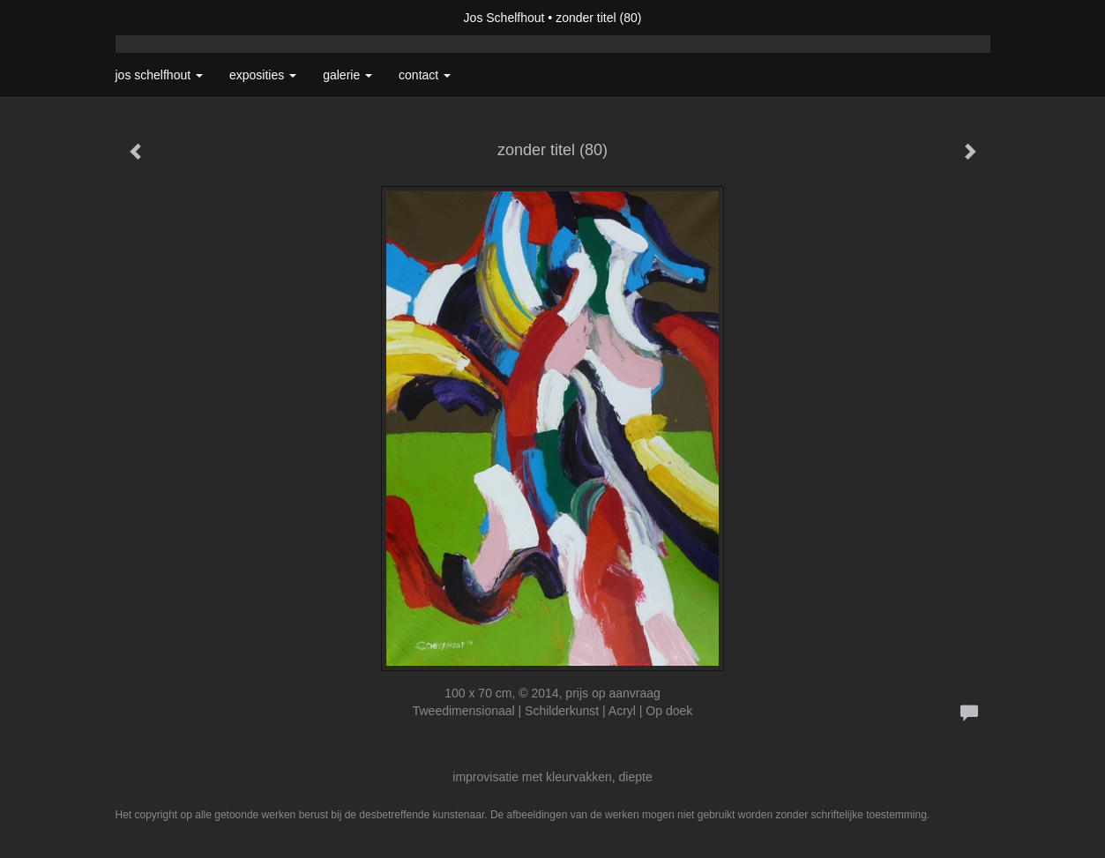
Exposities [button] (262, 75)
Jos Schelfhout (504, 18)
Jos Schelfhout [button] (160, 75)
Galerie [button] (347, 75)
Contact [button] (425, 75)
